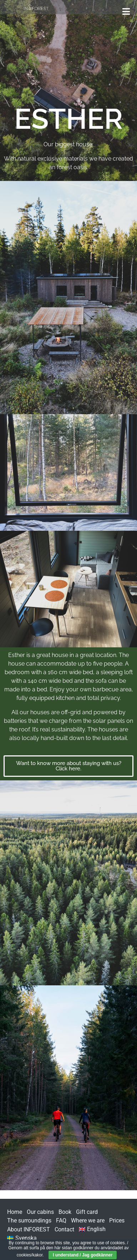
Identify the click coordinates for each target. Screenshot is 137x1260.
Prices (117, 1220)
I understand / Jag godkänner (82, 1254)
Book (65, 1211)
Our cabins (40, 1211)
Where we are (88, 1220)
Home (14, 1211)
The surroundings (29, 1220)
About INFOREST (28, 1229)
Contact (64, 1229)
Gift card (87, 1211)
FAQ (61, 1220)
